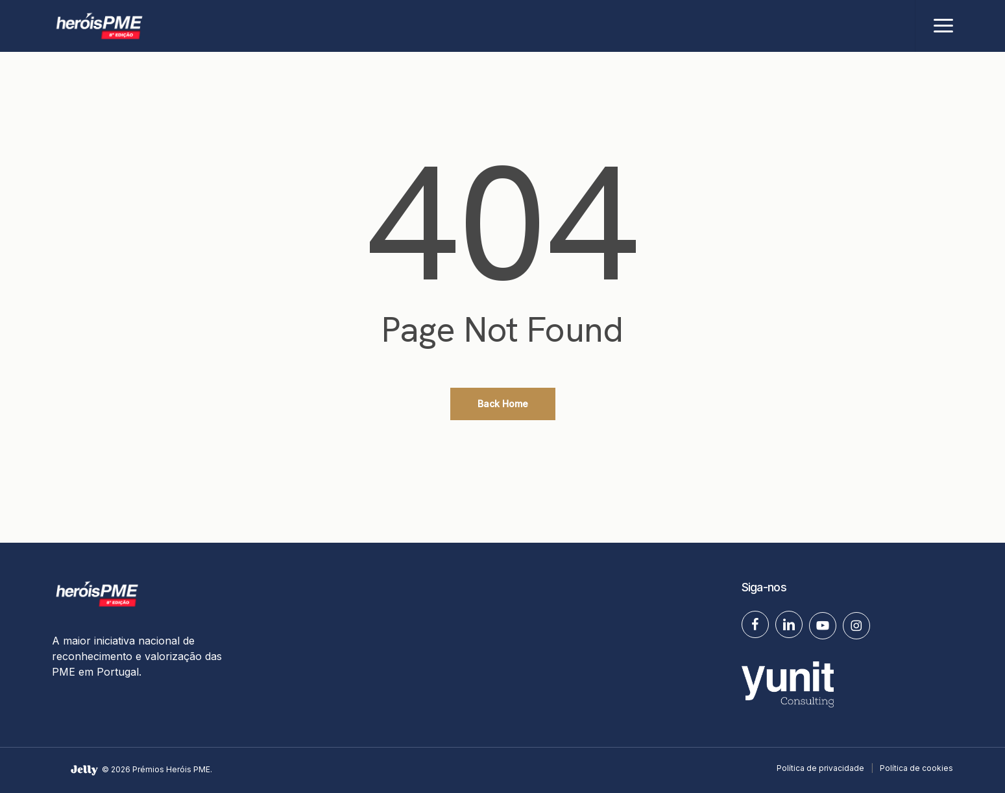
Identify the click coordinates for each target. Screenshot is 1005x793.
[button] (943, 26)
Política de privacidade (820, 768)
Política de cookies (916, 768)
